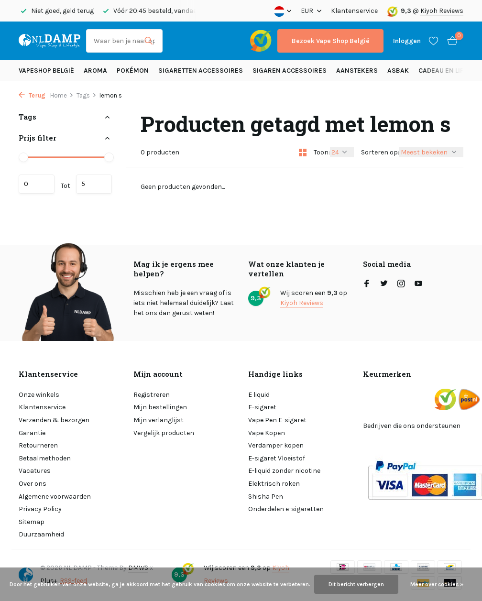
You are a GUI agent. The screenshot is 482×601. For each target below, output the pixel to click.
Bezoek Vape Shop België (330, 41)
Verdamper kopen (276, 445)
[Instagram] (401, 284)
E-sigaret (262, 407)
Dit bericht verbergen (356, 584)
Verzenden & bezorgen (54, 420)
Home (62, 95)
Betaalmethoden (45, 458)
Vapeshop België (46, 70)
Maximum (94, 184)
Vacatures (35, 471)
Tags (87, 95)
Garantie (32, 433)
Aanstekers (357, 70)
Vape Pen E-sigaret (277, 420)
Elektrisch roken (274, 484)
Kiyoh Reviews (441, 11)
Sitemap (31, 522)
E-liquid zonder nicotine (284, 471)
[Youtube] (418, 284)
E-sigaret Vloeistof (276, 458)
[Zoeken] (124, 41)
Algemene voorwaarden (55, 496)
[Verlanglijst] (433, 40)
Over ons (32, 484)
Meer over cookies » (436, 584)
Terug (32, 95)
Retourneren (38, 445)
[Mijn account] (407, 41)
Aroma (95, 70)
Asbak (398, 70)
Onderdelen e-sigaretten (286, 509)
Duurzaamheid (41, 534)
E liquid (259, 395)
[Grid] (303, 152)
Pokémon (133, 70)
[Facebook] (367, 284)
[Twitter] (384, 284)
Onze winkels (39, 395)
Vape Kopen (266, 433)
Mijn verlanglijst (158, 420)
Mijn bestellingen (160, 407)
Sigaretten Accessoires (200, 70)
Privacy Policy (40, 509)
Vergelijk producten (163, 433)
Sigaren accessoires (289, 70)
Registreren (151, 395)
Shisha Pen (265, 496)
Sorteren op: (380, 152)
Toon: (322, 152)
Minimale (37, 184)
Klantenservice (354, 11)
